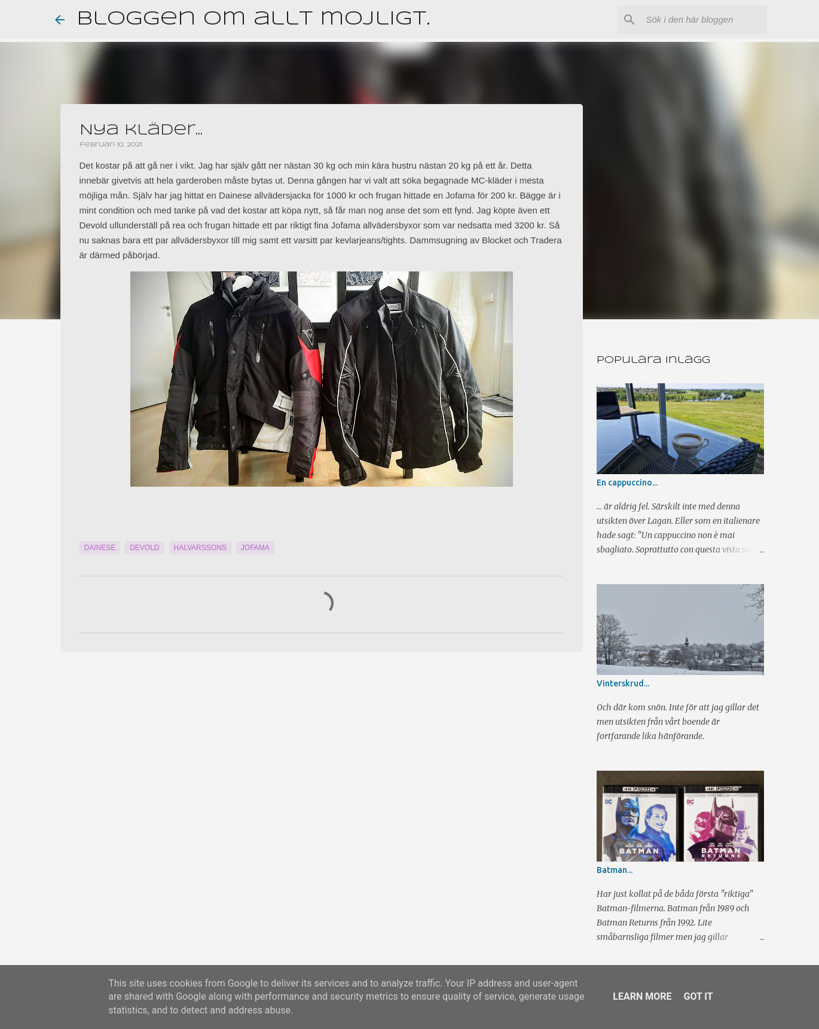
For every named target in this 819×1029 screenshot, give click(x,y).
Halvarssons (200, 547)
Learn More (642, 996)
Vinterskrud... (623, 683)
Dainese (100, 547)
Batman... (614, 870)
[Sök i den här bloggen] (704, 19)
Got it (698, 996)
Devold (144, 547)
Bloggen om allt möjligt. (253, 19)
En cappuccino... (627, 482)
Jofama (255, 547)
